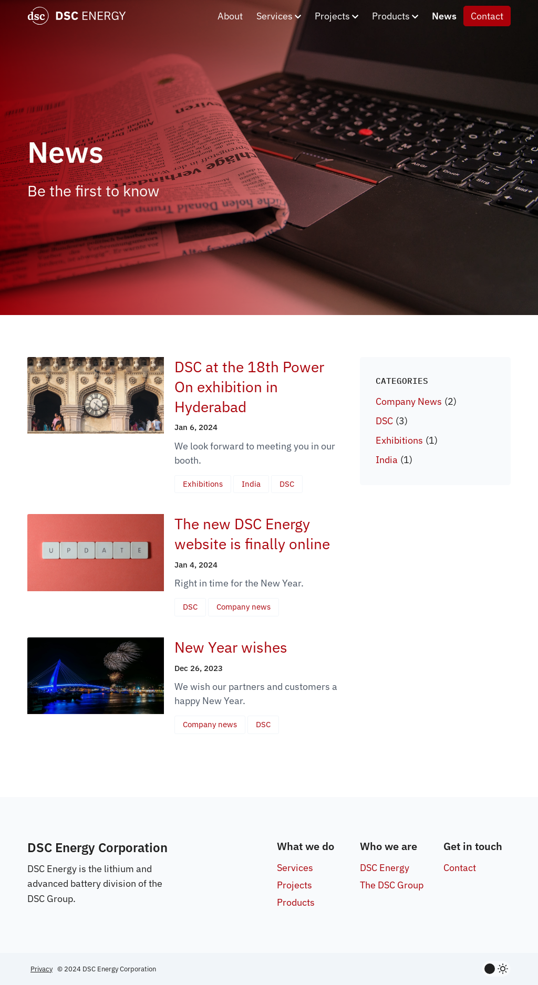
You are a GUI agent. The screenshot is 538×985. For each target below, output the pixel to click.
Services (278, 16)
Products (395, 16)
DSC (287, 484)
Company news (243, 607)
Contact (487, 16)
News (444, 16)
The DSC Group (391, 885)
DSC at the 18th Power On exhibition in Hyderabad (249, 386)
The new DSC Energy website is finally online (252, 533)
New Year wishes (230, 647)
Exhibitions (203, 484)
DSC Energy (384, 868)
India (251, 484)
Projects (336, 16)
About (230, 16)
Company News (409, 401)
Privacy (41, 969)
